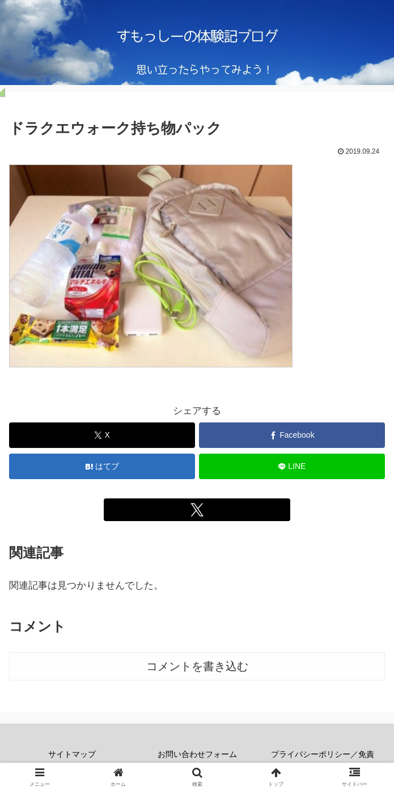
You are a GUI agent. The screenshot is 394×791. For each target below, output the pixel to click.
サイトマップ (72, 754)
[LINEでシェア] (292, 466)
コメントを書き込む (197, 666)
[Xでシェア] (102, 435)
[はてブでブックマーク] (102, 466)
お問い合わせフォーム (197, 754)
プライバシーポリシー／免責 (322, 754)
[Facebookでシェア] (292, 435)
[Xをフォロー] (197, 509)
